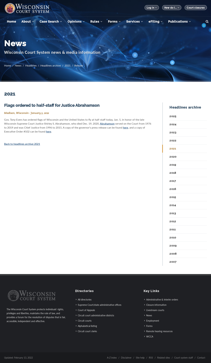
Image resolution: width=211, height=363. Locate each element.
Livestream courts (155, 310)
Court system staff (183, 357)
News (18, 65)
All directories (84, 299)
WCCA (149, 336)
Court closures (196, 7)
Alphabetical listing (87, 325)
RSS (151, 357)
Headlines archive (50, 65)
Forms (149, 325)
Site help (140, 357)
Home (7, 65)
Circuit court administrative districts (96, 315)
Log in (152, 7)
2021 (68, 65)
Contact (201, 357)
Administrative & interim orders (162, 299)
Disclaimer (126, 357)
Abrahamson (107, 123)
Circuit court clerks (87, 331)
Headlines (31, 65)
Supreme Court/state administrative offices (99, 304)
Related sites (163, 357)
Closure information (156, 304)
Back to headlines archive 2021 (22, 143)
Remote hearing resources (159, 331)
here (125, 127)
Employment (152, 320)
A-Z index (112, 357)
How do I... (171, 7)
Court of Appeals (86, 310)
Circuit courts (84, 320)
